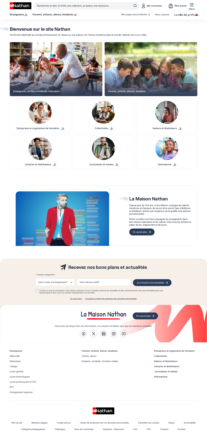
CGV (149, 429)
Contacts (164, 429)
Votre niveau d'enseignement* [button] (52, 282)
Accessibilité (190, 423)
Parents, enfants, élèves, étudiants (100, 351)
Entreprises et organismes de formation (174, 351)
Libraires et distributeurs (167, 366)
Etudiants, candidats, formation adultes (100, 361)
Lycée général (16, 371)
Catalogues (60, 429)
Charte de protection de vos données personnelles (104, 423)
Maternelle (15, 356)
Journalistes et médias (166, 371)
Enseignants (16, 351)
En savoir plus (140, 232)
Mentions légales (39, 423)
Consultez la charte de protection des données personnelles (111, 299)
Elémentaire (15, 361)
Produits (181, 429)
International (160, 376)
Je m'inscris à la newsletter (150, 282)
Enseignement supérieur (21, 392)
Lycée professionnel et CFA (23, 382)
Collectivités (160, 356)
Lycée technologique (20, 376)
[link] (83, 333)
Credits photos (64, 423)
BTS (12, 387)
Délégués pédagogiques (33, 429)
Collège (13, 366)
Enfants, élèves (89, 356)
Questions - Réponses (113, 429)
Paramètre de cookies (148, 423)
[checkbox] (37, 291)
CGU (135, 429)
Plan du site (16, 423)
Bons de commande (84, 429)
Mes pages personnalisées (135, 14)
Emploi (171, 423)
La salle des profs (185, 14)
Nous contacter (162, 14)
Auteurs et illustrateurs (166, 361)
